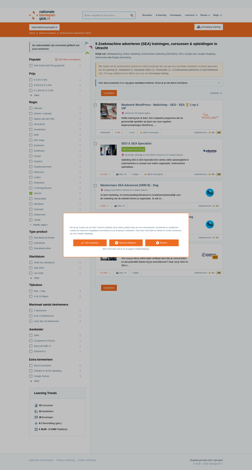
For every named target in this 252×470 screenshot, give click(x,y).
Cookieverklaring (141, 249)
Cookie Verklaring (85, 234)
